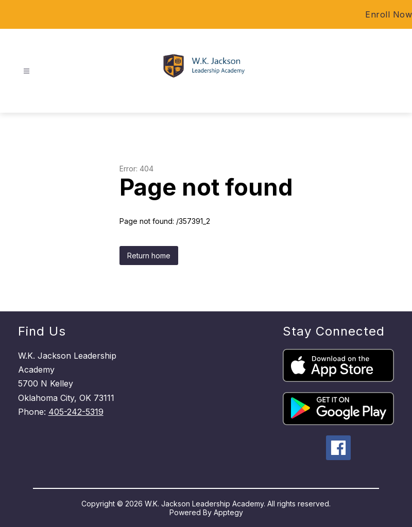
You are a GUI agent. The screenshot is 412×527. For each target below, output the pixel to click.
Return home (148, 255)
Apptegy (228, 512)
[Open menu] (26, 71)
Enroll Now (388, 14)
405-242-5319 (76, 412)
